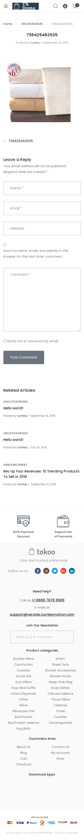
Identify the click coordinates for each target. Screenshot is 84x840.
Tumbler (60, 717)
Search (56, 6)
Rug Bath (23, 728)
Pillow (23, 705)
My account (60, 752)
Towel (60, 711)
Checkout (23, 764)
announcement (15, 465)
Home (7, 24)
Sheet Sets (60, 664)
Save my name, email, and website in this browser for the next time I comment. (35, 253)
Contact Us (60, 747)
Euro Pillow (24, 682)
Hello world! (13, 408)
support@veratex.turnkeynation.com (42, 614)
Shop (60, 758)
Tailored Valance (60, 693)
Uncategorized (15, 402)
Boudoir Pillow (23, 658)
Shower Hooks (60, 676)
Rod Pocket (23, 717)
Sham (60, 658)
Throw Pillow (60, 699)
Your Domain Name (40, 832)
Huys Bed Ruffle (23, 688)
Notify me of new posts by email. (33, 341)
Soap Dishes (60, 688)
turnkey (35, 43)
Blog (23, 752)
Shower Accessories (60, 670)
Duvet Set (23, 676)
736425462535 (32, 24)
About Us (23, 747)
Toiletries (60, 705)
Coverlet (23, 670)
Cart (23, 758)
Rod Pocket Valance (23, 722)
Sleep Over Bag (60, 682)
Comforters (23, 664)
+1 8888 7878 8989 (48, 600)
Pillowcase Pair (23, 711)
